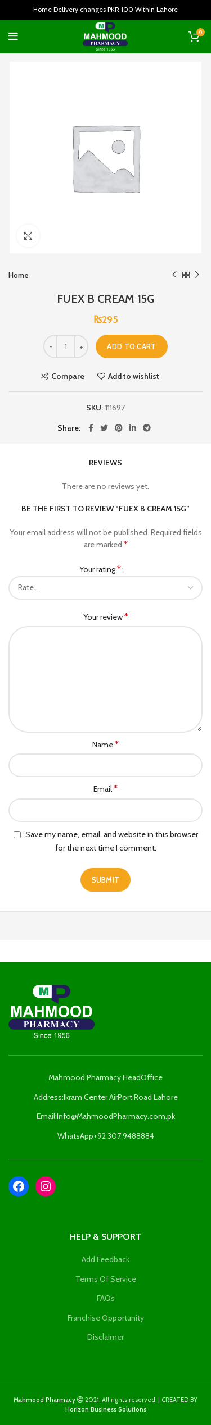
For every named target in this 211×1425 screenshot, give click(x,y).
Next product (197, 275)
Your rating (100, 569)
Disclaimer (105, 1337)
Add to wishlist (133, 376)
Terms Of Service (105, 1279)
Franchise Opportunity (106, 1318)
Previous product (174, 275)
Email (105, 788)
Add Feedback (105, 1259)
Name (105, 744)
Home (18, 275)
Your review (105, 616)
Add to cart (131, 346)
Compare (67, 376)
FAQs (106, 1298)
